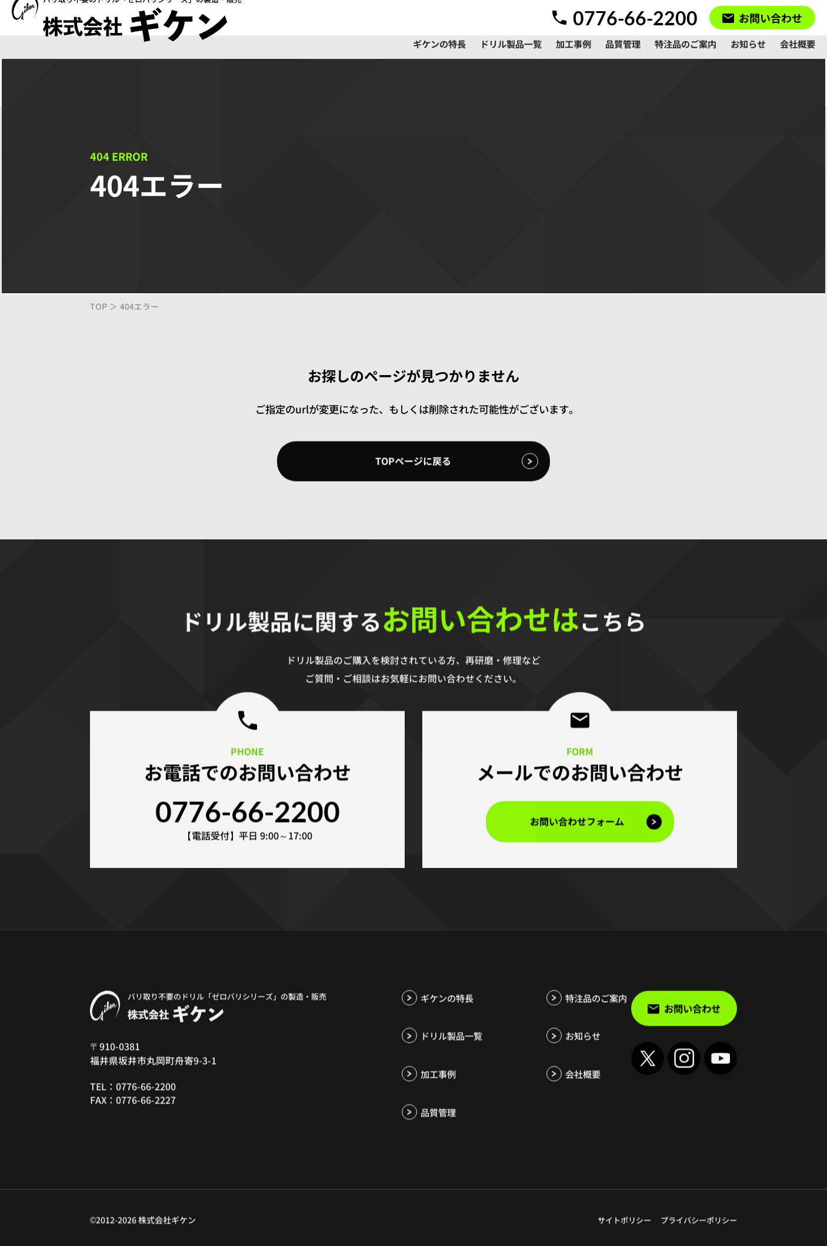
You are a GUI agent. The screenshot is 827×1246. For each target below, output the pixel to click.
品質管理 (439, 1121)
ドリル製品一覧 (453, 1045)
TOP (98, 308)
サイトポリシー (616, 1228)
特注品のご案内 (569, 1007)
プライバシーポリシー (696, 1228)
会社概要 (554, 1083)
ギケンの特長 (449, 1007)
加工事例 (439, 1083)
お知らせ (554, 1045)
